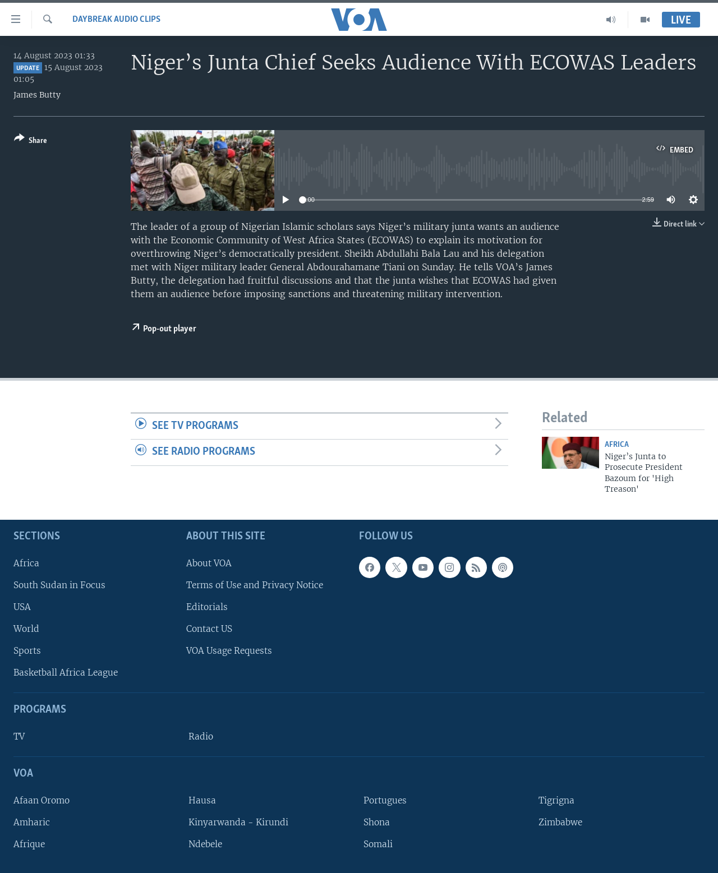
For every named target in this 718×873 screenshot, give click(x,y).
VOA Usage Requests (229, 650)
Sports (27, 650)
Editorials (207, 606)
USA (22, 606)
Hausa (202, 800)
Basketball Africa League (65, 672)
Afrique (29, 844)
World (26, 628)
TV (19, 736)
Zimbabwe (560, 822)
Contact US (209, 628)
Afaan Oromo (41, 800)
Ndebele (205, 844)
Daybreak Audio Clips (116, 19)
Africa (617, 445)
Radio (200, 736)
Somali (378, 844)
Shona (376, 822)
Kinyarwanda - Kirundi (238, 822)
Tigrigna (556, 800)
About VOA (209, 562)
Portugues (385, 800)
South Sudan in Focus (59, 584)
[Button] (30, 141)
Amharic (31, 822)
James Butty (37, 95)
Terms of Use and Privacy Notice (254, 584)
